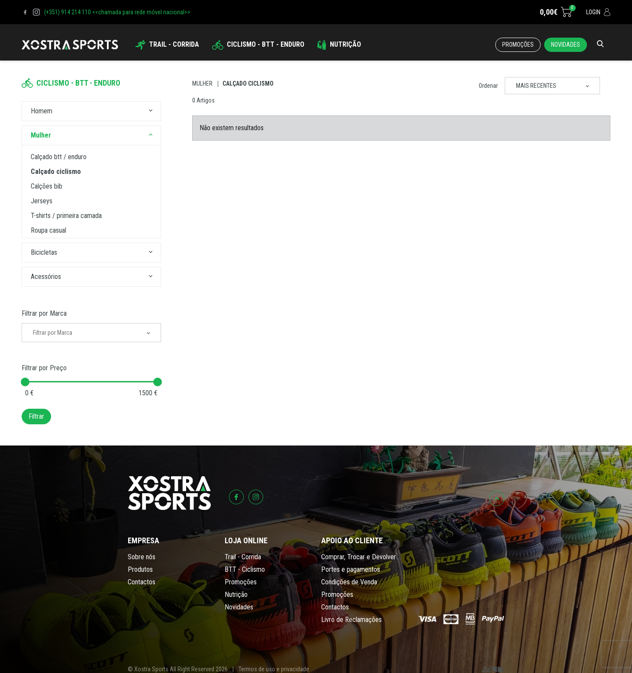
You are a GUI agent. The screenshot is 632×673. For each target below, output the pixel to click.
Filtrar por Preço (44, 368)
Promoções (518, 44)
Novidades (565, 44)
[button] (151, 111)
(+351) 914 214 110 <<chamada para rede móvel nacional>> (117, 12)
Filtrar (36, 416)
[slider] (25, 382)
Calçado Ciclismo (248, 83)
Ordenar (488, 85)
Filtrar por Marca (44, 313)
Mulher (202, 83)
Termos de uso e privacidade (274, 669)
